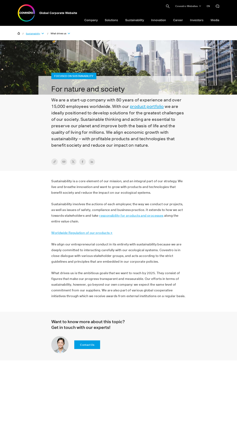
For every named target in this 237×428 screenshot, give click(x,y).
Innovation (158, 20)
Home (18, 33)
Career (178, 20)
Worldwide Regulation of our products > (81, 233)
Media (215, 20)
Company (91, 20)
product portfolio (147, 106)
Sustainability (134, 20)
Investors (196, 20)
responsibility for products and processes (131, 215)
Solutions (111, 20)
